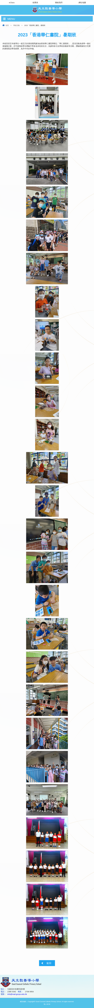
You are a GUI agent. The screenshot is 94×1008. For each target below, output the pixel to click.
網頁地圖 (23, 1001)
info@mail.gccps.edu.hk (17, 994)
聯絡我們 (58, 2)
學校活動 (16, 25)
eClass (12, 2)
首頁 (7, 25)
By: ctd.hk (47, 1004)
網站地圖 (82, 2)
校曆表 (35, 2)
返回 (48, 963)
